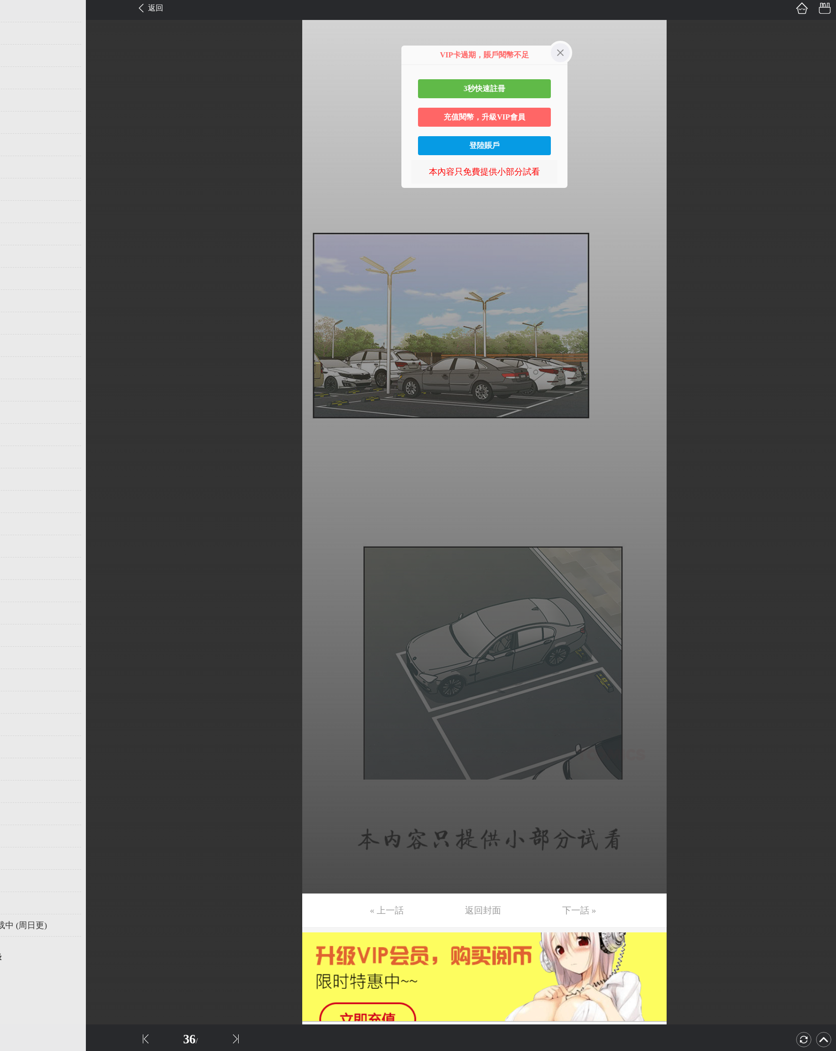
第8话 (20, 167)
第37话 (22, 813)
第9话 (20, 189)
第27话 (22, 590)
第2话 (20, 33)
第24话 (22, 524)
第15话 (22, 323)
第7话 (20, 144)
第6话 (20, 122)
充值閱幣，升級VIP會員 (484, 117)
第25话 (22, 546)
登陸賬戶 (484, 145)
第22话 (22, 479)
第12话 (22, 256)
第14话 (22, 301)
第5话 (20, 100)
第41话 (22, 903)
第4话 (20, 78)
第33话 (22, 724)
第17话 (22, 367)
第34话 (22, 747)
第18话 (22, 390)
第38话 (22, 836)
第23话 (22, 501)
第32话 (22, 702)
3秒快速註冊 (484, 88)
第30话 (22, 657)
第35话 (22, 769)
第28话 (22, 613)
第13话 (22, 278)
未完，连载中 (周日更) (51, 925)
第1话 (20, 11)
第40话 (22, 880)
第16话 (22, 345)
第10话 (22, 211)
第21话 (22, 457)
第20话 (22, 434)
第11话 (22, 234)
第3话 (20, 55)
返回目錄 (31, 957)
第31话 (22, 680)
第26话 (22, 568)
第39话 (22, 858)
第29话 (22, 635)
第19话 (22, 412)
